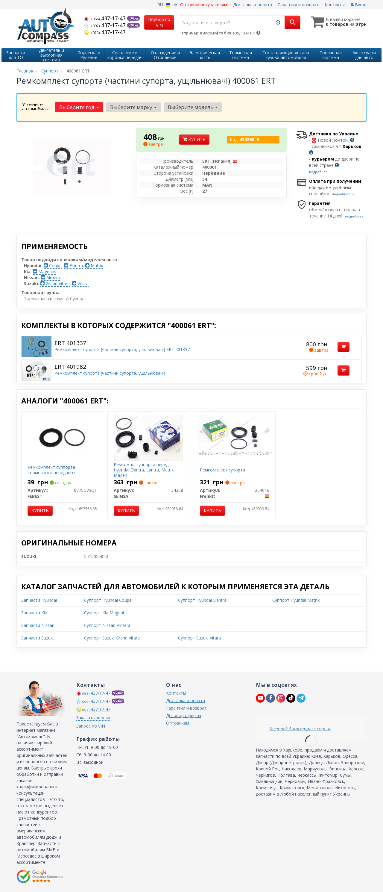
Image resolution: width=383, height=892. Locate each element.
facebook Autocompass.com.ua (300, 728)
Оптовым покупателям (203, 4)
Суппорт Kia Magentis (105, 613)
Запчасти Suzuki (37, 638)
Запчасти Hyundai (39, 600)
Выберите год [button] (79, 107)
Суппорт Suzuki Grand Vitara (112, 638)
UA (171, 4)
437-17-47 (105, 18)
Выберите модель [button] (193, 107)
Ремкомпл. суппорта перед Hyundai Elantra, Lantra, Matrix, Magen (144, 470)
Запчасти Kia (34, 613)
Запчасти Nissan (37, 625)
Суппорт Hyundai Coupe (108, 600)
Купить (194, 139)
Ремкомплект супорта (222, 470)
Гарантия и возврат (298, 4)
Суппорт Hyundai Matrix (296, 600)
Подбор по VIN (159, 22)
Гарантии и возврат (186, 708)
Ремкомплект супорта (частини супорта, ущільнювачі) (109, 373)
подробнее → (320, 172)
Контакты (335, 4)
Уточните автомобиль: (35, 106)
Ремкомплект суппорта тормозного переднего (51, 469)
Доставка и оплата (252, 4)
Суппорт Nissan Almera (107, 625)
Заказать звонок (93, 717)
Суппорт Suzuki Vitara (199, 638)
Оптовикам (177, 723)
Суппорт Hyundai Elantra (202, 600)
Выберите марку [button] (133, 107)
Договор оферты (183, 715)
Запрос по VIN (90, 726)
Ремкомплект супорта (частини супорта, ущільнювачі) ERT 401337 (122, 349)
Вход (358, 4)
